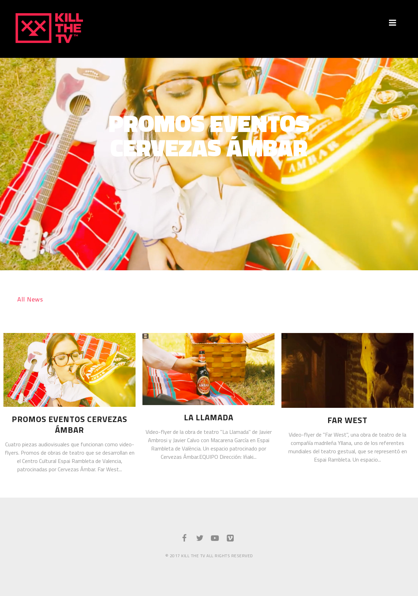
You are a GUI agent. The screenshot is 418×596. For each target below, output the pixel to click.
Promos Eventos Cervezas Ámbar (69, 424)
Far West (347, 420)
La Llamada (208, 417)
